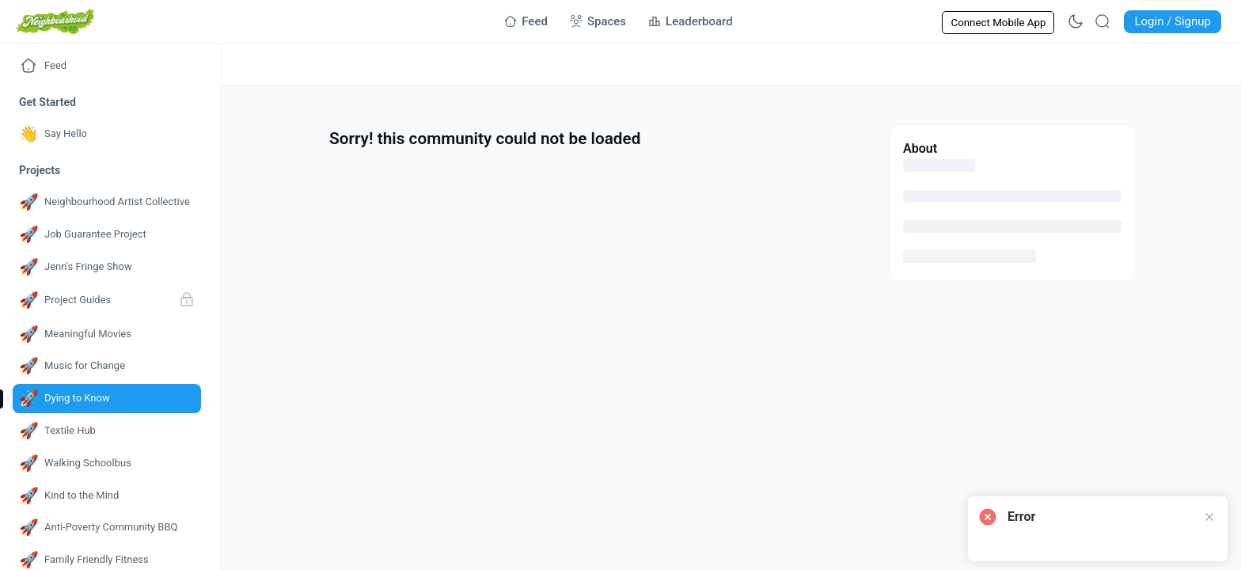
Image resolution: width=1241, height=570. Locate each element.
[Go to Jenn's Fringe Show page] (107, 267)
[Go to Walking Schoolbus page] (107, 463)
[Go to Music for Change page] (107, 366)
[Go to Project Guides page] (107, 301)
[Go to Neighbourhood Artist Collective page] (107, 202)
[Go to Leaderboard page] (690, 21)
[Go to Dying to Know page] (107, 398)
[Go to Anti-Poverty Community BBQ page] (107, 527)
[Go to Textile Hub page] (107, 431)
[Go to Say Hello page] (107, 134)
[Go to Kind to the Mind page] (107, 496)
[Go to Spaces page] (598, 21)
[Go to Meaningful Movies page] (107, 334)
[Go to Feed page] (526, 21)
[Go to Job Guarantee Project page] (107, 234)
